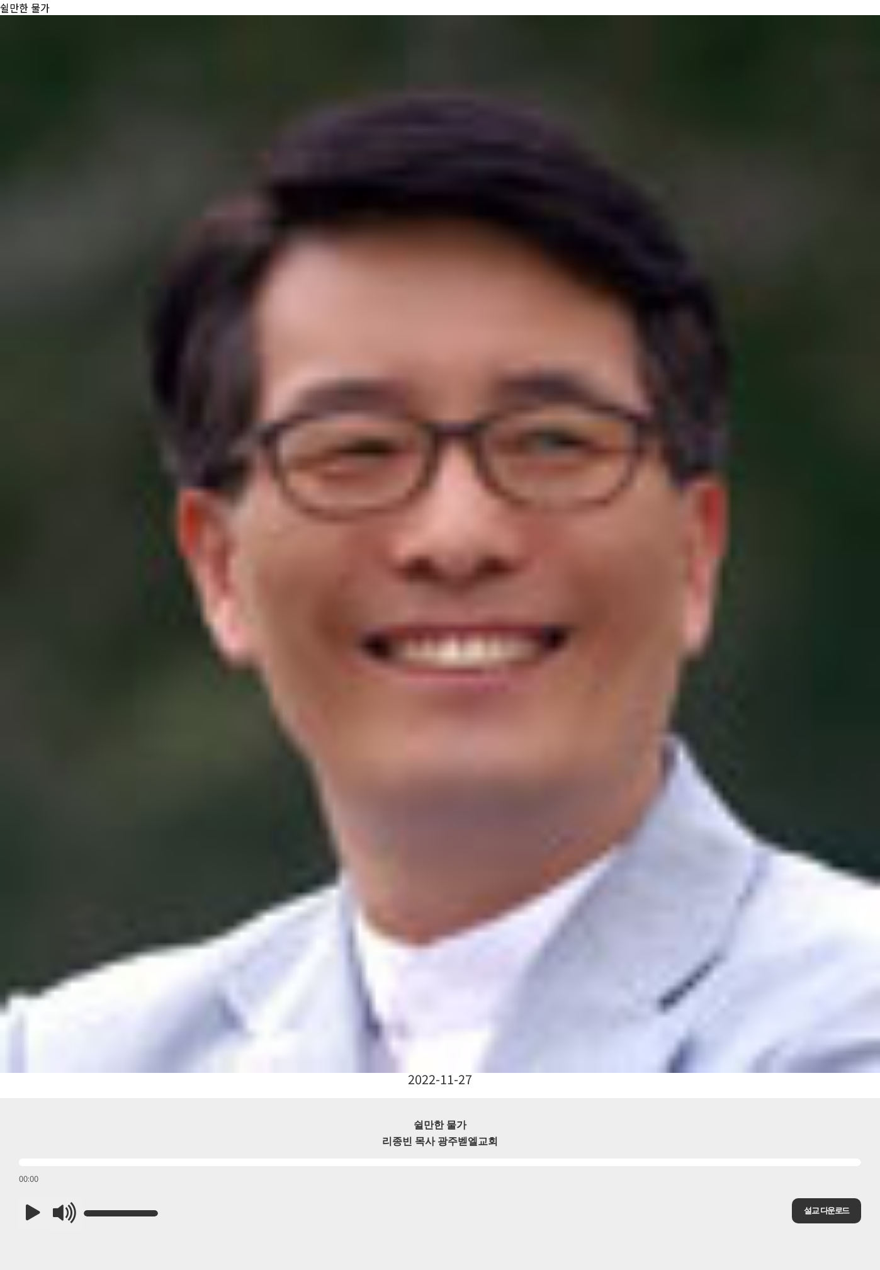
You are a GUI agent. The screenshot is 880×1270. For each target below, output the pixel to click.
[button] (33, 1213)
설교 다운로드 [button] (826, 1210)
